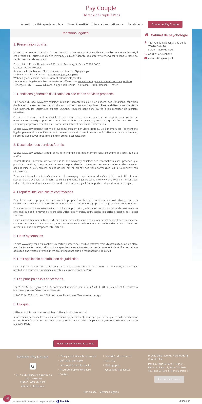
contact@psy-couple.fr (161, 58)
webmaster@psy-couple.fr (63, 74)
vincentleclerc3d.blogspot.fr (65, 78)
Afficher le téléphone (160, 53)
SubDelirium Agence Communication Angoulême (105, 81)
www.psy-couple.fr (64, 55)
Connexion (184, 400)
